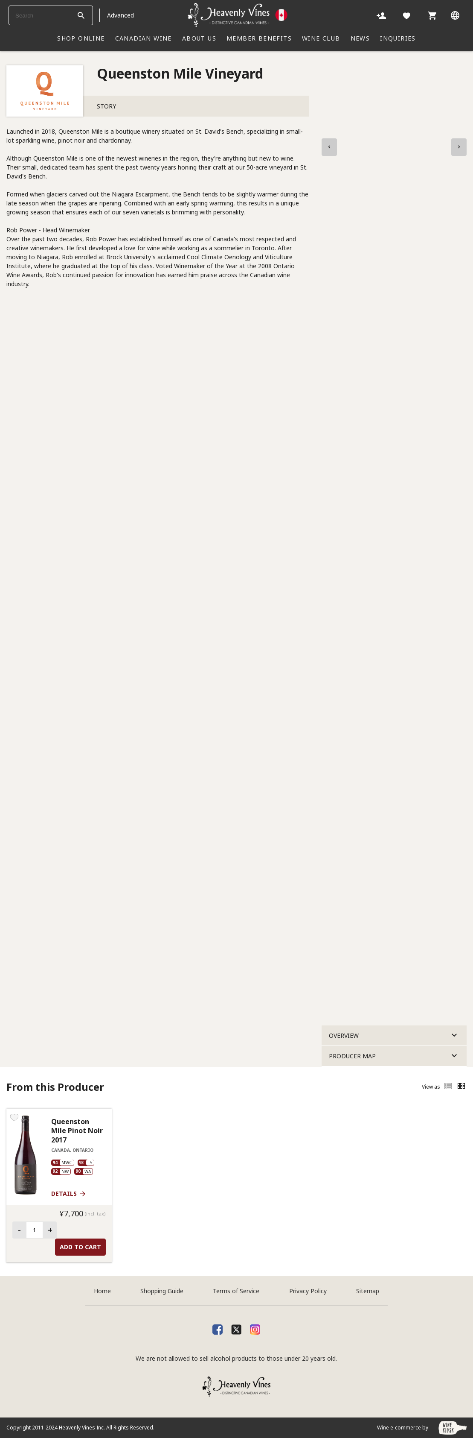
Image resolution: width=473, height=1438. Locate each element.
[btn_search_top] (81, 15)
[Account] (381, 15)
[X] (236, 1328)
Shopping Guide (161, 1291)
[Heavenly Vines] (237, 15)
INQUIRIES (398, 38)
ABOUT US (199, 38)
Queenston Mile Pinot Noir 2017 (77, 1131)
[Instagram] (255, 1328)
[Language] (455, 15)
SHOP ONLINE (80, 38)
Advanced (120, 15)
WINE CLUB (321, 38)
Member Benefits (259, 38)
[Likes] (407, 15)
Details (69, 1193)
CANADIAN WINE (143, 38)
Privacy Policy (308, 1291)
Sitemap (367, 1291)
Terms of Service (236, 1291)
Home (102, 1291)
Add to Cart (80, 1247)
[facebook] (217, 1328)
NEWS (360, 38)
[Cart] (432, 15)
